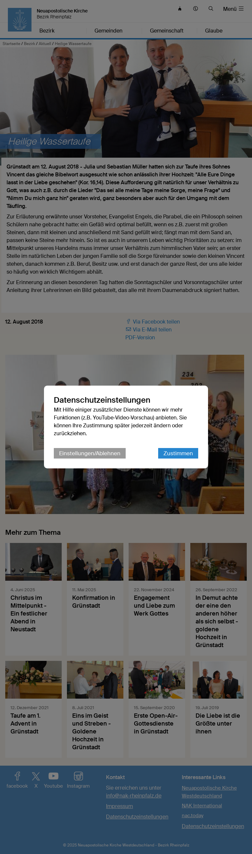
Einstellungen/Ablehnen (89, 453)
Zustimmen (178, 453)
